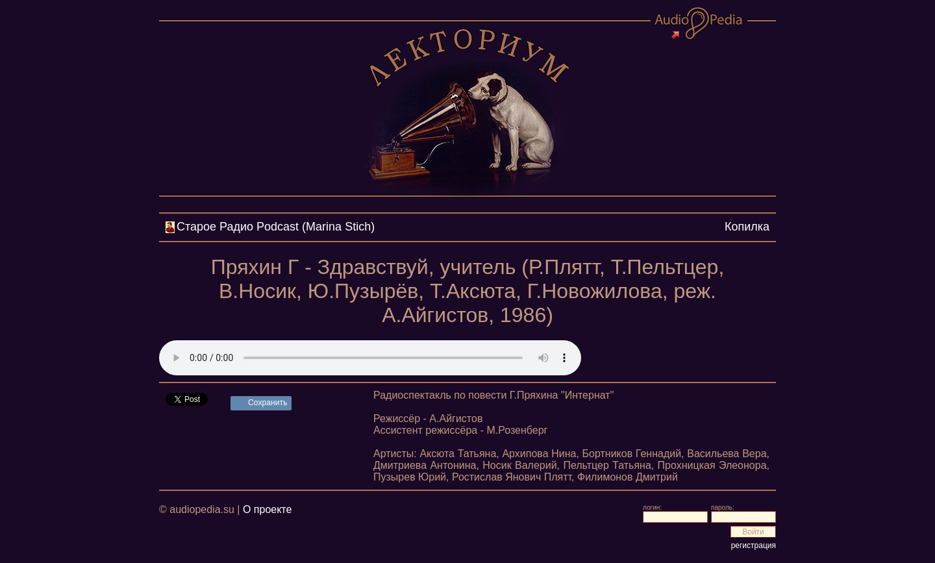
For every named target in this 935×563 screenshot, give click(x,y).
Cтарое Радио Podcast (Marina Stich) (276, 226)
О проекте (267, 509)
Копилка (747, 226)
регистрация (753, 545)
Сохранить (268, 402)
